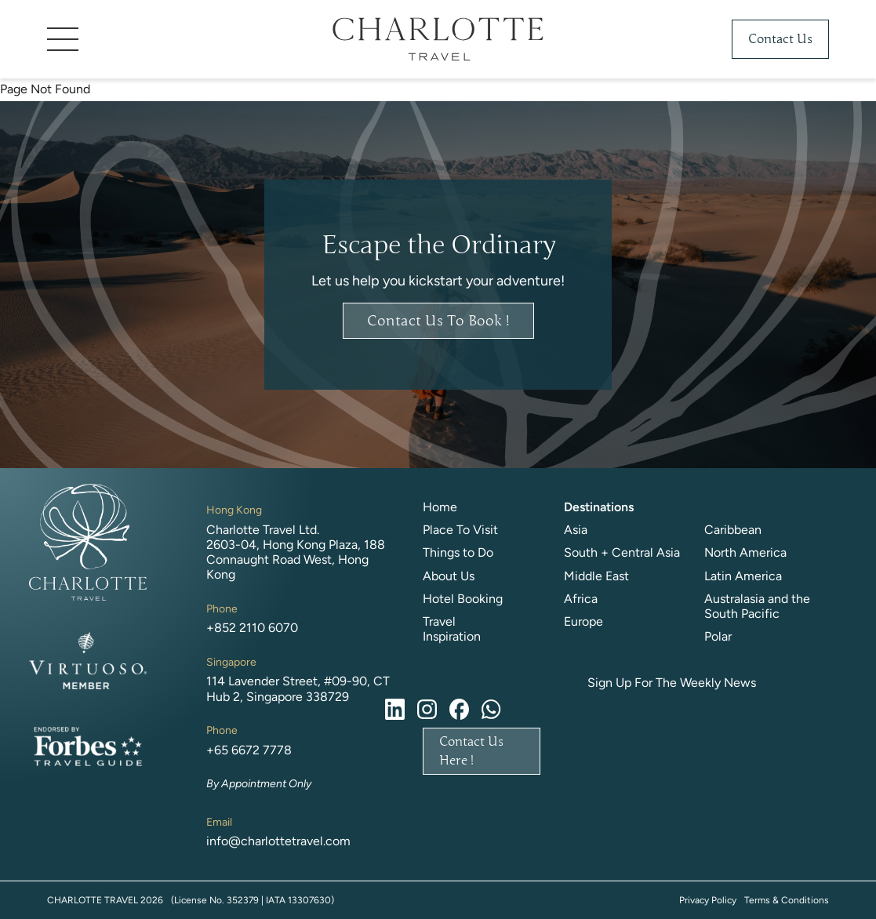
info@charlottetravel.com (278, 841)
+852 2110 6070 (252, 627)
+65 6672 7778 (249, 750)
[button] (164, 39)
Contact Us (780, 39)
